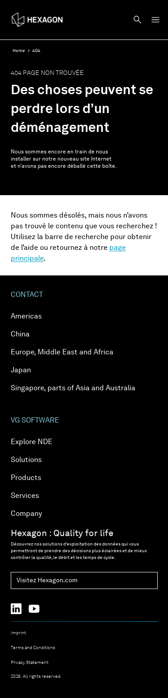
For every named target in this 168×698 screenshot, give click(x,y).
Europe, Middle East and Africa (62, 352)
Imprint (18, 633)
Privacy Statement (29, 662)
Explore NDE (31, 442)
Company (26, 514)
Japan (21, 370)
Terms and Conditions (33, 648)
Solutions (26, 460)
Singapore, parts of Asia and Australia (73, 388)
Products (26, 478)
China (20, 334)
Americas (26, 316)
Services (25, 496)
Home (19, 50)
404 (36, 50)
